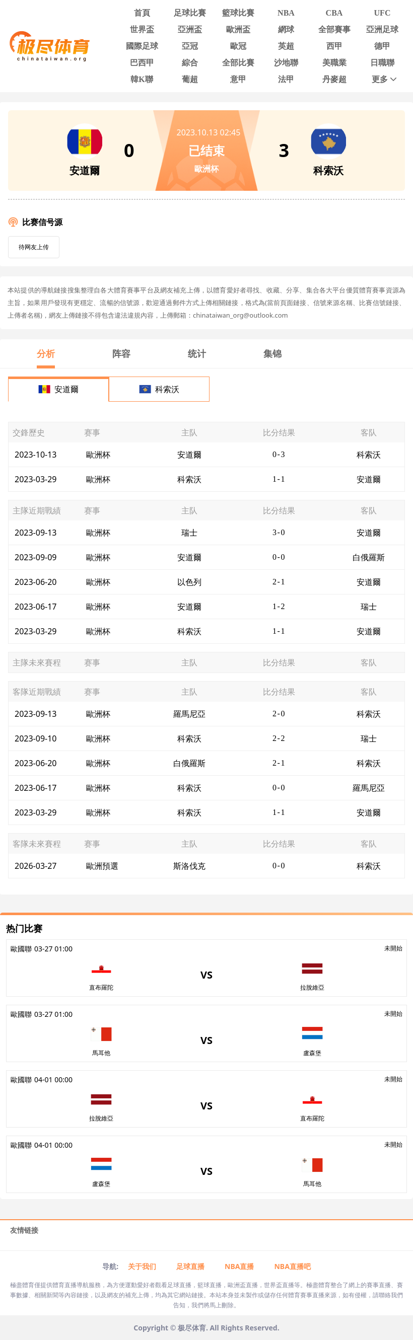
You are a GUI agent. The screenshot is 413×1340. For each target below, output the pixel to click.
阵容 (121, 353)
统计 (197, 353)
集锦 (272, 353)
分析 (46, 353)
